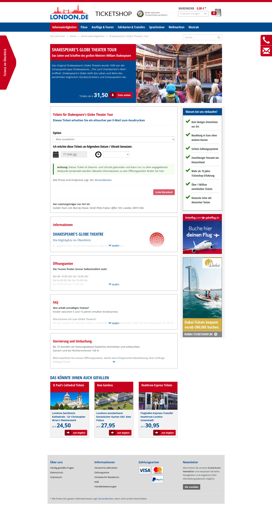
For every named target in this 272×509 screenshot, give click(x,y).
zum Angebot (79, 432)
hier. (162, 171)
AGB (96, 481)
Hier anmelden (191, 487)
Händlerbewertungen (105, 486)
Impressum (56, 477)
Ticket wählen (124, 95)
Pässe (84, 27)
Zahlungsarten (101, 472)
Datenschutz (56, 472)
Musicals (194, 27)
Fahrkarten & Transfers (131, 27)
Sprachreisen (156, 27)
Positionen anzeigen (190, 13)
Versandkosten (103, 180)
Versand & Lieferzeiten (105, 467)
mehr (113, 245)
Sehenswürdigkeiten (64, 27)
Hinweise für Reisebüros (106, 477)
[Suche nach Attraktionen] (202, 37)
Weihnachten (176, 27)
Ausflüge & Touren (103, 27)
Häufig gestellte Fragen (62, 467)
